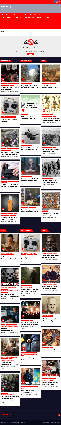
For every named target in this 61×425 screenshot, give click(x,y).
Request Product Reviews (55, 422)
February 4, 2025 (47, 217)
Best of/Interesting (26, 14)
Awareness (3, 253)
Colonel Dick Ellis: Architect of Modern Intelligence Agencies (50, 321)
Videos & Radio (12, 20)
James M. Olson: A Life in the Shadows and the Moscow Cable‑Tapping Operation (30, 180)
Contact (47, 422)
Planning (23, 354)
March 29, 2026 (25, 261)
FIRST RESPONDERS (42, 20)
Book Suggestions (25, 207)
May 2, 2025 (45, 290)
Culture (7, 253)
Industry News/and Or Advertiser (36, 23)
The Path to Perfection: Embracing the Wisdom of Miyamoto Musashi (50, 352)
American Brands (19, 23)
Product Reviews (29, 17)
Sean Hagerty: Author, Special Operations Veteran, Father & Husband (30, 211)
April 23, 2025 (46, 122)
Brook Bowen (33, 261)
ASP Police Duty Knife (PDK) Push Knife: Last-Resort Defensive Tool (10, 154)
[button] (59, 20)
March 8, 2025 (46, 354)
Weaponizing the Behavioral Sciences (7, 290)
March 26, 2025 (46, 323)
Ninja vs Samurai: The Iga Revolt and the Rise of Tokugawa (49, 288)
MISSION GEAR (18, 17)
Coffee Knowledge (24, 20)
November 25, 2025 (26, 326)
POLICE (2, 150)
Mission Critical (10, 148)
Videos (53, 380)
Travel (15, 117)
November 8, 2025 (6, 400)
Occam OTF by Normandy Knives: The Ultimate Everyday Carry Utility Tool (9, 219)
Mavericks (47, 178)
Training (11, 85)
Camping (2, 116)
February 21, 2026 (6, 221)
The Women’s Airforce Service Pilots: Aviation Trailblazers (49, 182)
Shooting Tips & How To (5, 85)
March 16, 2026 (5, 156)
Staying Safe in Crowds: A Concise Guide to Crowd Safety (29, 324)
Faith (49, 23)
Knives (2, 215)
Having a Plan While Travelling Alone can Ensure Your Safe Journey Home (30, 392)
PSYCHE (47, 17)
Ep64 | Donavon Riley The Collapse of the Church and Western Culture (10, 296)
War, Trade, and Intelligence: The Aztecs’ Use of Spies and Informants (51, 120)
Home (2, 33)
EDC (3, 20)
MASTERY (39, 17)
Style (33, 20)
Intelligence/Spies (7, 23)
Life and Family (12, 287)
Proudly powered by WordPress (7, 422)
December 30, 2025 (26, 293)
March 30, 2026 (5, 91)
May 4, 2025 (45, 259)
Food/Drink (44, 380)
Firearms (9, 83)
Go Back (30, 54)
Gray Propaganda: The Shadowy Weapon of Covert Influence (10, 364)
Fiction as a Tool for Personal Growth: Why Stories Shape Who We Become (10, 259)
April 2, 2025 (46, 153)
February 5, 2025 (47, 184)
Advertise (5, 27)
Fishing (6, 116)
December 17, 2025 (6, 366)
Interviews (37, 14)
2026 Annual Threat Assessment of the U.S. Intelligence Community (29, 118)
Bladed (2, 148)
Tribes (55, 83)
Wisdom (16, 290)
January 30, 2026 (6, 261)
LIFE (53, 17)
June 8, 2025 (25, 362)
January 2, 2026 (5, 332)
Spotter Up (6, 6)
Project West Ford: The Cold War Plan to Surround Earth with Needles (30, 87)
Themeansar (23, 422)
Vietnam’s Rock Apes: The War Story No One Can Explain (29, 291)
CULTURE (15, 14)
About (8, 14)
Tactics (50, 116)
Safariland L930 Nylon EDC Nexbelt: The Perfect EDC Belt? (9, 186)
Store (12, 27)
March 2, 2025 (46, 386)
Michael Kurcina (33, 362)
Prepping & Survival (29, 354)
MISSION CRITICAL (6, 17)
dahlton (13, 221)
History (45, 14)
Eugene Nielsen (14, 91)
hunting (14, 116)
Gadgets (10, 116)
